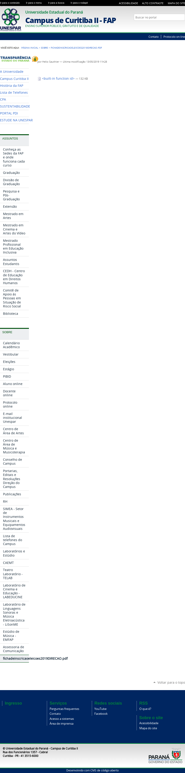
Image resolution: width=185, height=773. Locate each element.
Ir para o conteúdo (12, 2)
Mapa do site (148, 728)
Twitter (177, 26)
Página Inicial (29, 47)
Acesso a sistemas (62, 719)
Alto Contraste (152, 3)
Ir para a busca (58, 2)
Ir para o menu (36, 2)
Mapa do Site (176, 3)
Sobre (44, 47)
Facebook (101, 714)
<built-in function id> (56, 78)
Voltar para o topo (171, 682)
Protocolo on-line (174, 36)
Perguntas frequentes (64, 709)
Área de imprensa (61, 724)
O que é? (145, 709)
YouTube (182, 26)
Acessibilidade (128, 3)
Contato (154, 36)
